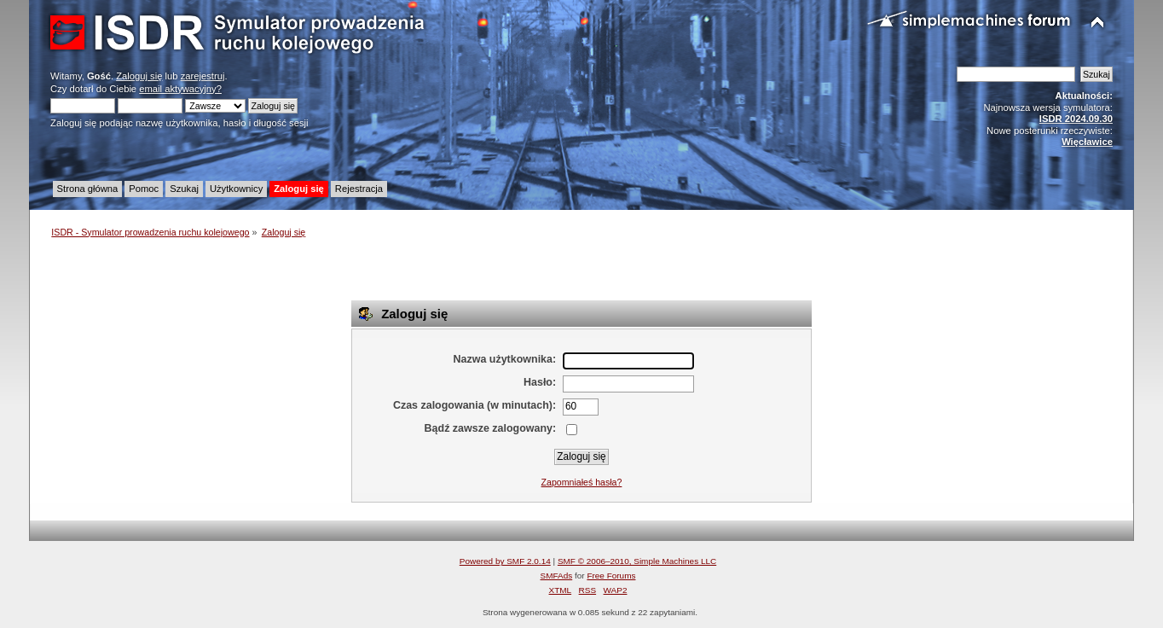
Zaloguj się (139, 76)
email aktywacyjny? (180, 89)
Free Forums (611, 575)
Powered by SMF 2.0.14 (505, 561)
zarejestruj (203, 76)
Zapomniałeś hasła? (581, 482)
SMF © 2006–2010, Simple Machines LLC (637, 561)
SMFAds (557, 575)
